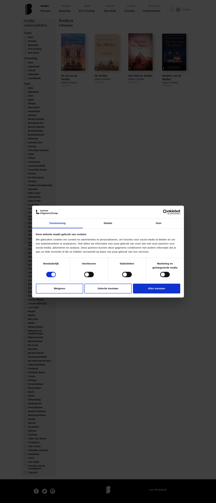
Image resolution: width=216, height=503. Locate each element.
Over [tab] (159, 223)
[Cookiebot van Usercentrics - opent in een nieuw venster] (165, 212)
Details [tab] (108, 223)
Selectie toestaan (108, 288)
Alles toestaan (156, 288)
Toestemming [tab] (57, 223)
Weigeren (59, 288)
